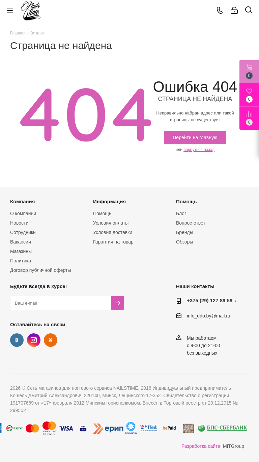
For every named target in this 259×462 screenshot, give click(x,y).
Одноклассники (50, 340)
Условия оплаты (110, 223)
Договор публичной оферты (40, 270)
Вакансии (20, 242)
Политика (20, 260)
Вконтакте (17, 340)
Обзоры (184, 242)
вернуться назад (198, 149)
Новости (19, 223)
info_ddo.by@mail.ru (208, 315)
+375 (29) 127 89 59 (209, 300)
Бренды (184, 232)
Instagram (33, 340)
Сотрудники (23, 232)
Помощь (102, 213)
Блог (181, 213)
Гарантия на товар (113, 242)
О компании (23, 213)
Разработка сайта (200, 446)
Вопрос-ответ (190, 223)
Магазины (21, 251)
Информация (109, 201)
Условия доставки (112, 232)
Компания (22, 201)
